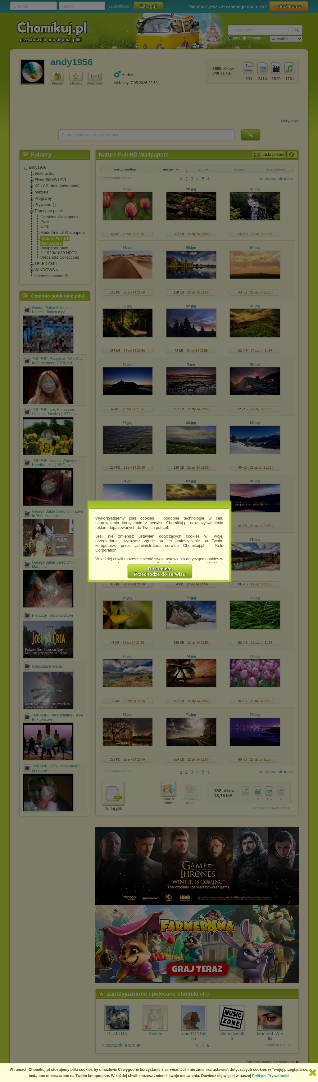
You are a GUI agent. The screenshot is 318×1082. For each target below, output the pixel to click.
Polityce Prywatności (270, 1076)
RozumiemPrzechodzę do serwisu (160, 571)
